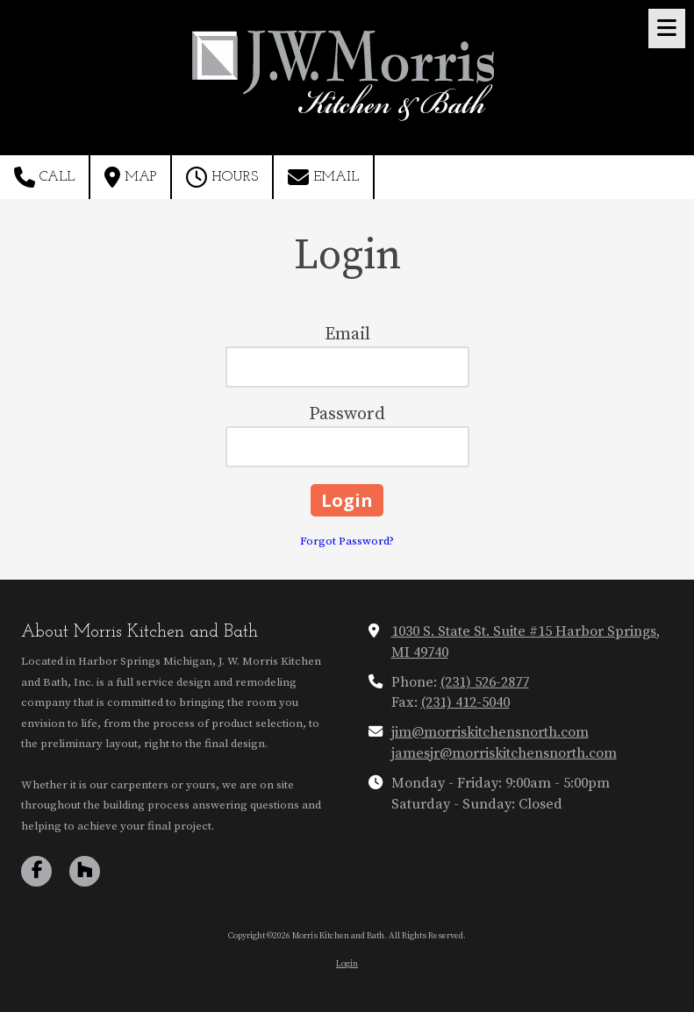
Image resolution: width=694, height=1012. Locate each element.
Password (347, 414)
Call (44, 177)
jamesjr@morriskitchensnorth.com (504, 753)
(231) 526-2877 (484, 682)
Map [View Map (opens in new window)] (130, 177)
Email (323, 177)
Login (347, 964)
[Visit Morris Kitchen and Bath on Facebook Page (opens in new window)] (36, 871)
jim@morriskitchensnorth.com (490, 732)
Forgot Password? (347, 541)
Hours (222, 177)
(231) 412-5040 (465, 702)
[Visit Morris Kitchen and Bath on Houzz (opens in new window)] (84, 871)
